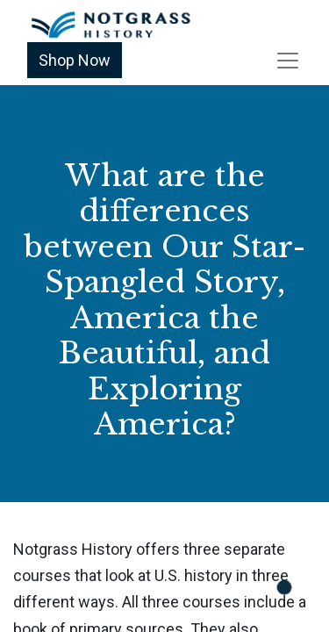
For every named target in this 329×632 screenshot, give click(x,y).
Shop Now (75, 60)
